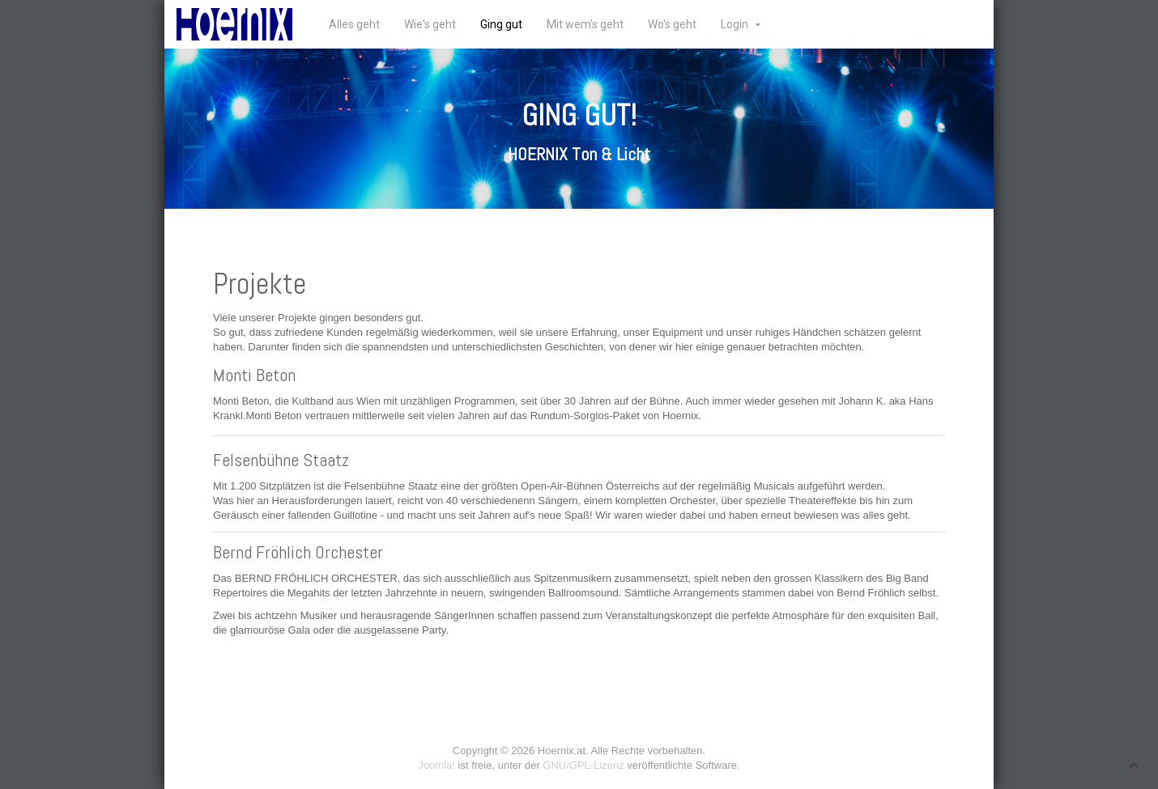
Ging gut (501, 24)
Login (734, 24)
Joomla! (436, 765)
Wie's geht (430, 24)
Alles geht (354, 24)
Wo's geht (672, 24)
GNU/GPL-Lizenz (583, 765)
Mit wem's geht (585, 24)
